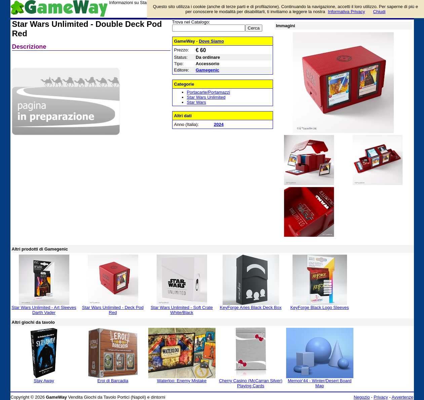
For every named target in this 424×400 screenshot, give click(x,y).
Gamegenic (207, 70)
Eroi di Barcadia (113, 380)
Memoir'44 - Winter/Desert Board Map (320, 383)
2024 (219, 124)
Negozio (362, 397)
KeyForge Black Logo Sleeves (319, 307)
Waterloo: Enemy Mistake (182, 380)
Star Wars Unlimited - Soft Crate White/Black (182, 310)
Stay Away (44, 380)
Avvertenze (403, 397)
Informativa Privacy (346, 11)
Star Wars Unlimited (206, 97)
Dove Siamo (211, 41)
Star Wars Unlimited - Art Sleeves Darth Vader (43, 310)
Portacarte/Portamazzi (208, 92)
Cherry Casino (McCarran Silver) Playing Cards (250, 383)
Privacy (381, 397)
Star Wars (196, 102)
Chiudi (379, 11)
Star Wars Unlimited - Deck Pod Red (113, 310)
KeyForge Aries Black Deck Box (251, 307)
